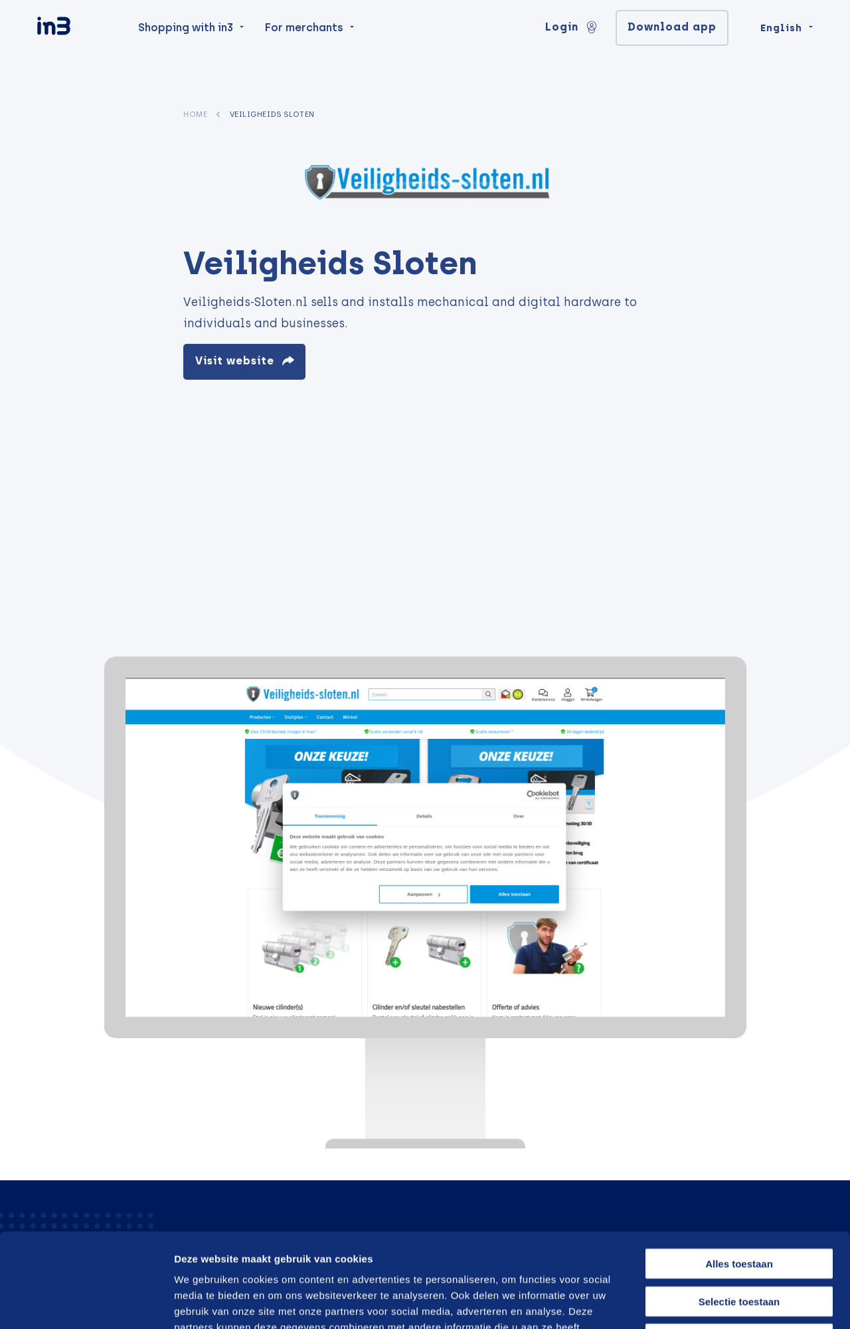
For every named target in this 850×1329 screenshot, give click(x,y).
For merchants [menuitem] (304, 54)
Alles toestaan (739, 1169)
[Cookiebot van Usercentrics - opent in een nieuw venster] (86, 1303)
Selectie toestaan (739, 1207)
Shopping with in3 (185, 54)
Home (195, 114)
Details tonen (712, 1302)
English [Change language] (781, 54)
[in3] (77, 54)
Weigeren (739, 1244)
